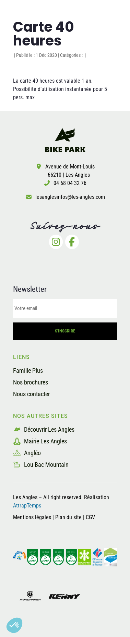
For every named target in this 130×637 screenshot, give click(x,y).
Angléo (27, 453)
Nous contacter (31, 394)
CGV (90, 517)
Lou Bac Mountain (41, 465)
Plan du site (69, 517)
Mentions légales (32, 517)
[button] (14, 625)
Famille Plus (28, 370)
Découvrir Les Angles (43, 429)
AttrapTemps (27, 505)
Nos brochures (30, 382)
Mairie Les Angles (40, 441)
